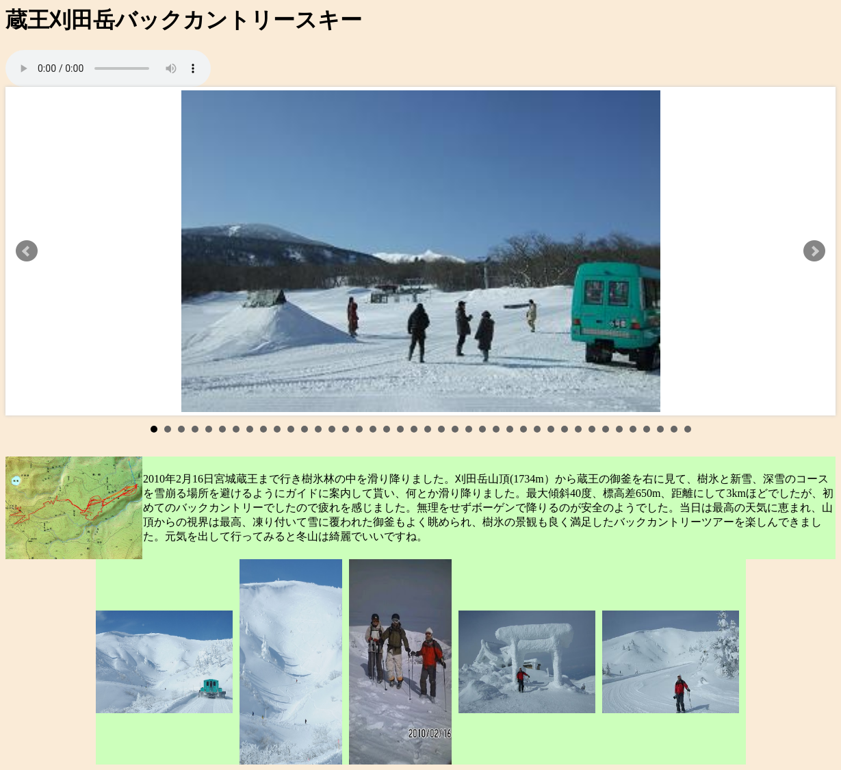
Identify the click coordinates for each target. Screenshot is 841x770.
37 (646, 429)
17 (373, 429)
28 (523, 429)
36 (633, 429)
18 (386, 429)
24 (468, 429)
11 (290, 429)
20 (414, 429)
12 (304, 429)
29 (537, 429)
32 (578, 429)
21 (427, 429)
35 (619, 429)
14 (331, 429)
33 (591, 429)
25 (482, 429)
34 (605, 429)
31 (564, 429)
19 (400, 429)
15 (345, 429)
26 (496, 429)
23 (455, 429)
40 (687, 429)
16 (359, 429)
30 (550, 429)
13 (318, 429)
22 (441, 429)
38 (660, 429)
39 (674, 429)
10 (277, 429)
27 (509, 429)
